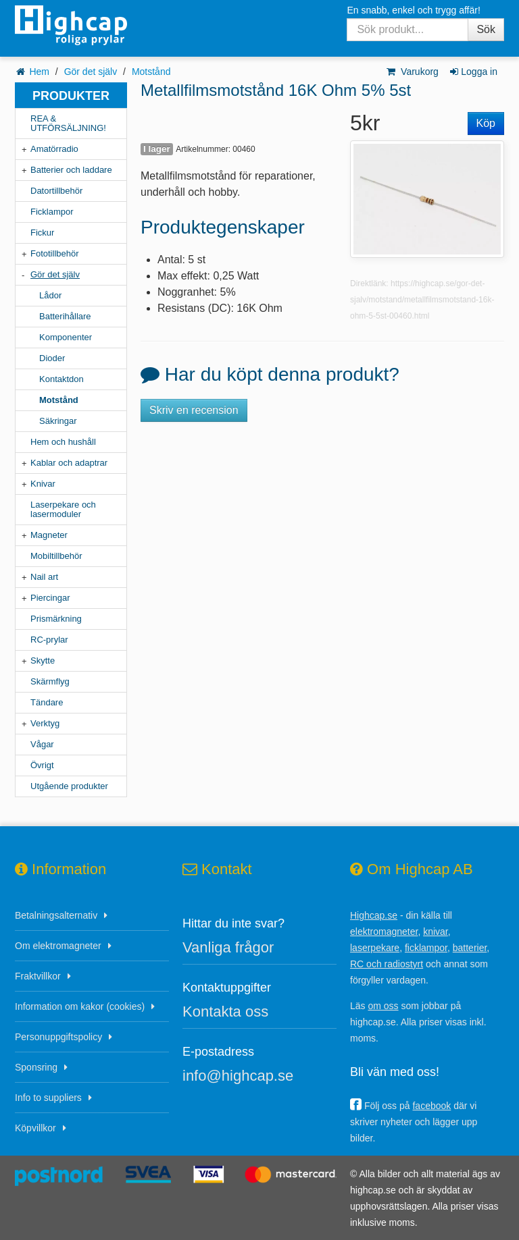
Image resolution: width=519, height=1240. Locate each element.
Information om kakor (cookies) (80, 1006)
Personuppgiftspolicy (58, 1036)
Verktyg (44, 723)
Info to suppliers (48, 1097)
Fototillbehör (54, 253)
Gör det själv (91, 71)
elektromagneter (384, 931)
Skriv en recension (194, 410)
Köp (485, 123)
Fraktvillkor (38, 976)
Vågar (42, 744)
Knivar (42, 484)
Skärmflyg (50, 681)
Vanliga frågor (228, 947)
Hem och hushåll (63, 442)
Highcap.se (373, 915)
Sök (485, 29)
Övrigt (42, 765)
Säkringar (58, 421)
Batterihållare (65, 316)
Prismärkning (56, 619)
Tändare (46, 702)
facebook (431, 1105)
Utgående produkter (69, 786)
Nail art (44, 577)
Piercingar (50, 598)
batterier (470, 947)
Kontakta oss (225, 1011)
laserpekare (374, 947)
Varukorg (412, 71)
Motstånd (151, 71)
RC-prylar (49, 640)
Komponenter (65, 337)
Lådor (50, 295)
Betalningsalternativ (56, 915)
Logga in (472, 71)
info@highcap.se (237, 1075)
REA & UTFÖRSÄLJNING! (68, 123)
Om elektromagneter (58, 945)
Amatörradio (54, 149)
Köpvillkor (35, 1128)
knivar (435, 931)
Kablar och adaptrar (68, 463)
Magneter (49, 535)
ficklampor (426, 947)
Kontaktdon (61, 379)
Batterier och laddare (71, 170)
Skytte (42, 660)
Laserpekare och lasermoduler (63, 509)
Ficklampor (52, 212)
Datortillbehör (56, 191)
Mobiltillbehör (56, 556)
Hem (39, 71)
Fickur (42, 232)
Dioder (52, 358)
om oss (383, 1005)
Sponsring (36, 1067)
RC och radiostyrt (386, 964)
